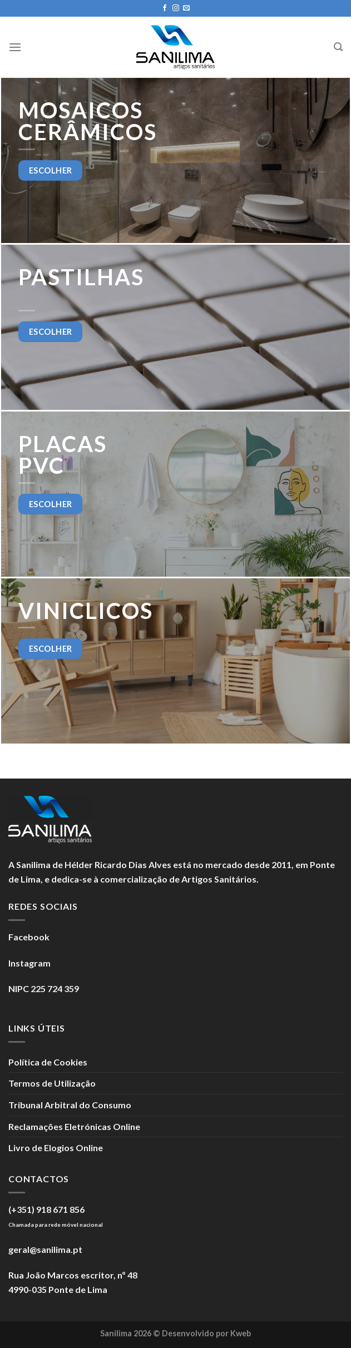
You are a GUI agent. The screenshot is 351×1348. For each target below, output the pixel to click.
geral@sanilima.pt (45, 1249)
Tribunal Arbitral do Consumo (69, 1104)
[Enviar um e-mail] (186, 8)
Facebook (29, 936)
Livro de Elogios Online (55, 1147)
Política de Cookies (47, 1062)
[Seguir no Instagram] (175, 8)
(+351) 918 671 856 (46, 1209)
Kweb (240, 1333)
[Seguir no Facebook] (164, 8)
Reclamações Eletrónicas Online (74, 1126)
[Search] (338, 47)
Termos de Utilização (52, 1083)
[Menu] (15, 47)
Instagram (29, 963)
